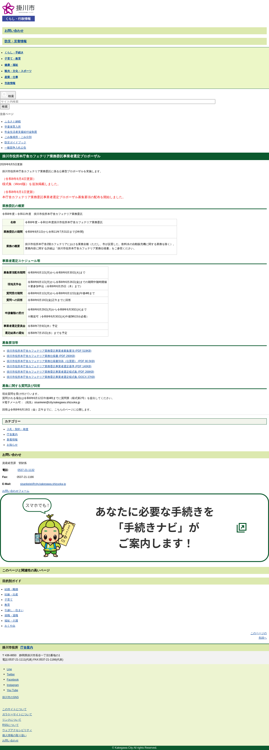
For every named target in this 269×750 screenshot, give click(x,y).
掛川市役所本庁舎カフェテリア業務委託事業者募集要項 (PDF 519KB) (49, 350)
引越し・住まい (14, 610)
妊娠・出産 (11, 594)
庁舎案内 (12, 434)
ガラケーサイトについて (17, 714)
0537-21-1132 (26, 470)
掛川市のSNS (10, 697)
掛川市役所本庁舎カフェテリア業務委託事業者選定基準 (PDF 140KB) (49, 366)
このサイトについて (14, 709)
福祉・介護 (11, 620)
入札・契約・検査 (17, 429)
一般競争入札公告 (15, 147)
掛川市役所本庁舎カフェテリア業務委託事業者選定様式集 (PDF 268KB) (50, 371)
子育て (9, 599)
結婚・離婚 (11, 589)
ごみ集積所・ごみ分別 (18, 137)
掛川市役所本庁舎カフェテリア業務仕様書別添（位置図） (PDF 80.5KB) (51, 361)
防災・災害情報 (16, 41)
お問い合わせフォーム (15, 491)
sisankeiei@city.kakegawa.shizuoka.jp (43, 484)
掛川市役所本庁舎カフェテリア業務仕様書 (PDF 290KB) (41, 356)
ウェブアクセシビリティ (17, 730)
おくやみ (10, 625)
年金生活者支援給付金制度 (21, 131)
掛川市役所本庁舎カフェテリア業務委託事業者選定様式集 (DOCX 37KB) (51, 376)
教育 (7, 604)
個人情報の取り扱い (14, 735)
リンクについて (11, 719)
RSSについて (10, 725)
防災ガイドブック (15, 142)
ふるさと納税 (13, 121)
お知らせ (12, 444)
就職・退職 (11, 615)
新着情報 (12, 439)
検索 (5, 106)
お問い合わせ (14, 30)
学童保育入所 (13, 126)
